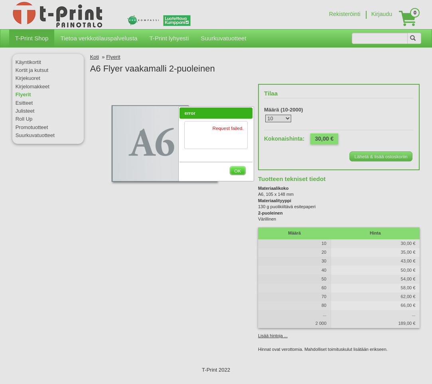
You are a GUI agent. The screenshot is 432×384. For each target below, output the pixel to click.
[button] (247, 113)
